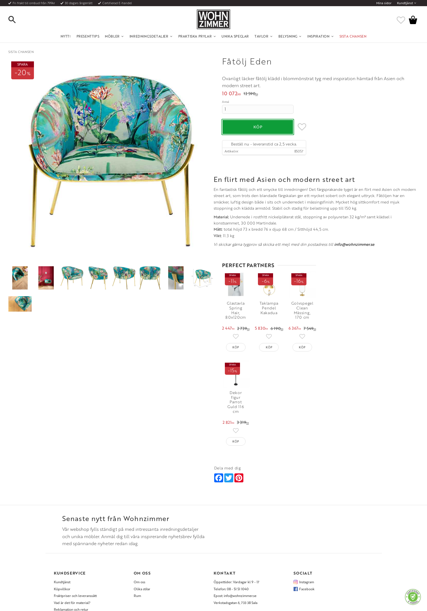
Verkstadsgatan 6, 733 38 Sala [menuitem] (235, 559)
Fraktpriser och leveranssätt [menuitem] (75, 552)
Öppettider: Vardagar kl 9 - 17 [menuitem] (236, 539)
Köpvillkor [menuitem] (62, 546)
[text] (231, 94)
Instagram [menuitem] (306, 539)
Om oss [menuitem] (139, 539)
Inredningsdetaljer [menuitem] (149, 36)
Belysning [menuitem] (287, 36)
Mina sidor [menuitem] (383, 3)
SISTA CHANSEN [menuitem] (353, 36)
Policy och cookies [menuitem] (68, 573)
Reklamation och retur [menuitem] (71, 566)
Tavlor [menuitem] (262, 36)
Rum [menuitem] (137, 552)
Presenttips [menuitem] (88, 36)
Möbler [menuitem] (112, 36)
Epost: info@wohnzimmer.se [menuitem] (235, 552)
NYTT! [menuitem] (66, 36)
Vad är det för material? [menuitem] (72, 559)
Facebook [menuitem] (307, 546)
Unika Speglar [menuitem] (235, 36)
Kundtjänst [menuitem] (405, 3)
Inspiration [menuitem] (318, 36)
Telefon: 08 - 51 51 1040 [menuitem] (231, 546)
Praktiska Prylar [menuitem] (195, 36)
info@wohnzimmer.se (149, 399)
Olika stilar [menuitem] (142, 546)
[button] (16, 20)
